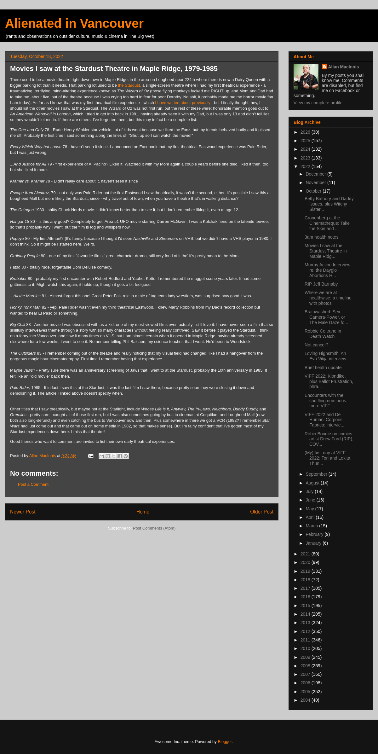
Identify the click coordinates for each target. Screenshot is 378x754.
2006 (306, 682)
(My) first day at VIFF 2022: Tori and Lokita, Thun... (328, 458)
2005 (306, 691)
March (312, 525)
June (311, 499)
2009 (306, 657)
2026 (306, 132)
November (316, 182)
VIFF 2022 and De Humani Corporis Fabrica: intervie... (324, 420)
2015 (306, 605)
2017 (306, 588)
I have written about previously (182, 102)
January (314, 543)
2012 (306, 631)
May (310, 508)
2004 (306, 700)
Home (143, 511)
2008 (306, 665)
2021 (306, 553)
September (317, 474)
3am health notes (321, 237)
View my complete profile (318, 102)
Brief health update (323, 367)
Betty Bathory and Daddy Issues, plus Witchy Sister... (329, 204)
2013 (306, 622)
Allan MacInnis (343, 66)
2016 (306, 596)
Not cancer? (316, 344)
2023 (306, 157)
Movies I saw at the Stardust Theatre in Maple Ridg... (326, 251)
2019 (306, 571)
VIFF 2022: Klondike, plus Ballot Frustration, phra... (329, 381)
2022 (306, 166)
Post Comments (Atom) (154, 528)
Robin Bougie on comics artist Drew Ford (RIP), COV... (329, 439)
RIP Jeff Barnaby (321, 284)
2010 (306, 648)
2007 (306, 674)
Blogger (225, 741)
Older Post (261, 511)
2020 (306, 562)
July (310, 491)
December (316, 174)
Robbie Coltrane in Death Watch (323, 333)
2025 (306, 140)
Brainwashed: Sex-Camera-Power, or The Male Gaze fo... (326, 317)
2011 (306, 639)
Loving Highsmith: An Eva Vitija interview (325, 356)
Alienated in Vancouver (74, 23)
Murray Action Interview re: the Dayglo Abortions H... (328, 270)
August (313, 482)
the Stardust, (129, 85)
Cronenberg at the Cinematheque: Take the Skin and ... (327, 223)
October (314, 191)
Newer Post (23, 511)
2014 (306, 614)
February (315, 534)
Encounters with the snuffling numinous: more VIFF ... (326, 401)
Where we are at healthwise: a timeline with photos (328, 298)
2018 (306, 579)
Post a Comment (33, 484)
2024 (306, 149)
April (311, 517)
